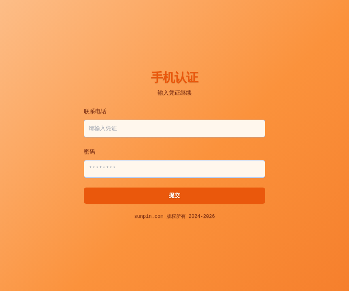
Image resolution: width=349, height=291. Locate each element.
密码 (89, 152)
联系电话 (95, 111)
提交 (174, 195)
